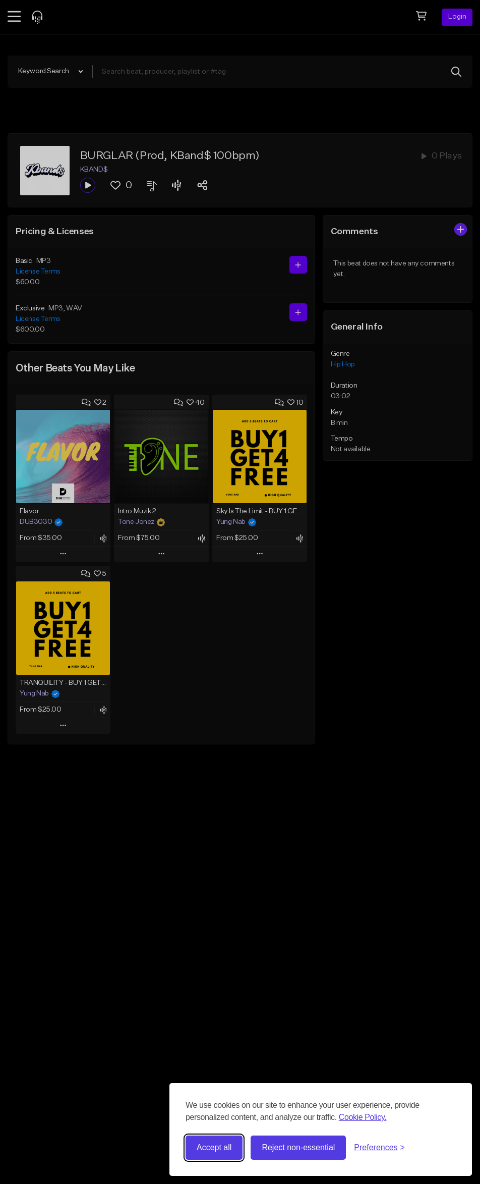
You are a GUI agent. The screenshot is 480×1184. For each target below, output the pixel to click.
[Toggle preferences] (379, 1147)
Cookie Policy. (363, 1117)
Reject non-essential (298, 1147)
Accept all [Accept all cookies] (214, 1147)
